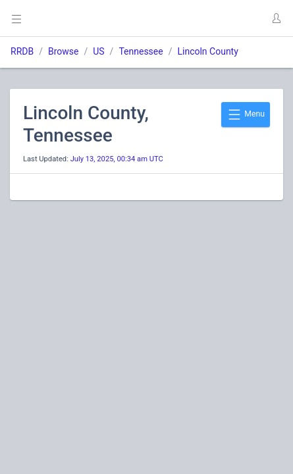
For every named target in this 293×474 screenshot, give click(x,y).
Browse (63, 51)
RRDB (22, 51)
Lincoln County (207, 51)
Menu (245, 114)
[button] (276, 18)
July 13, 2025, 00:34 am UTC (116, 159)
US (98, 51)
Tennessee (141, 51)
